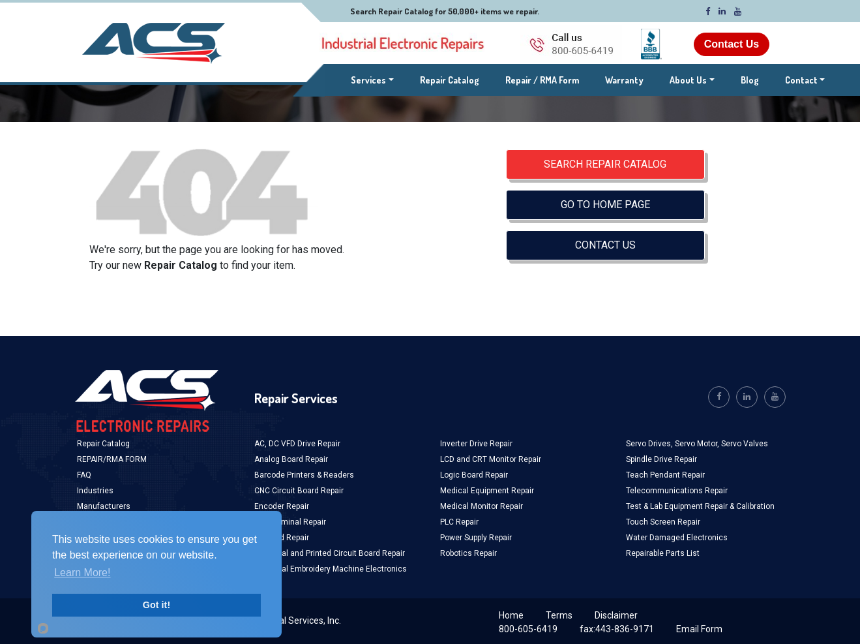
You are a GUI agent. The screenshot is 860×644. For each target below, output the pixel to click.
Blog (750, 79)
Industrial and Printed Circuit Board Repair (329, 553)
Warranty (624, 79)
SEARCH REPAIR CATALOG (605, 164)
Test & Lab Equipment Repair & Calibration (700, 506)
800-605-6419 (528, 629)
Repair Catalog (449, 79)
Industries (95, 490)
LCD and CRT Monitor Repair (490, 459)
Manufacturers (103, 506)
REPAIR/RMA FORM (112, 459)
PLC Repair (459, 522)
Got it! (156, 605)
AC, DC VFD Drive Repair (297, 443)
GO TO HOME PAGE (605, 204)
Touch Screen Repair (663, 522)
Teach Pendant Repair (665, 475)
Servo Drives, (650, 443)
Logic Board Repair (474, 475)
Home (511, 615)
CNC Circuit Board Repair (299, 490)
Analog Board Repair (291, 459)
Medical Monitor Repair (481, 506)
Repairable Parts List (663, 553)
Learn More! (82, 572)
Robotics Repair (468, 553)
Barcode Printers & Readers (304, 475)
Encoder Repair (281, 506)
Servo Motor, (698, 443)
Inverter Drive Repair (476, 443)
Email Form (699, 629)
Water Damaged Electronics (677, 537)
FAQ (84, 475)
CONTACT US (605, 245)
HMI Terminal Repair (290, 522)
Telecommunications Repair (677, 490)
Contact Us (731, 44)
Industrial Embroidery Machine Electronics (330, 569)
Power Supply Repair (476, 537)
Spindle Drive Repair (661, 459)
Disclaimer (616, 615)
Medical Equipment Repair (487, 490)
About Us (688, 79)
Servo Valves (744, 443)
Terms (559, 615)
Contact (801, 79)
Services (372, 78)
